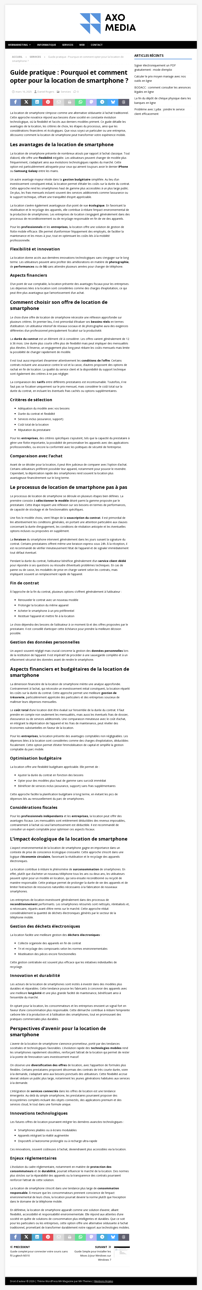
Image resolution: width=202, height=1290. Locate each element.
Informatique (46, 45)
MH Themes (85, 1281)
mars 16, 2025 (24, 91)
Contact (97, 45)
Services (67, 45)
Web (82, 45)
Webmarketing (18, 45)
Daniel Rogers (45, 91)
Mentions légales (103, 1281)
